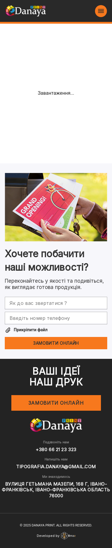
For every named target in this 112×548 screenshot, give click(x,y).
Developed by (56, 536)
